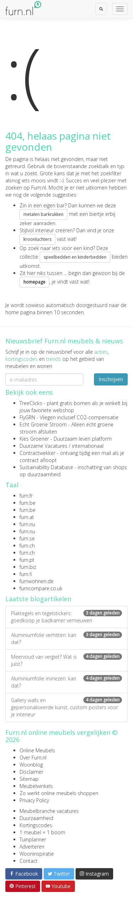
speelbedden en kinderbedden (75, 257)
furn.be (27, 502)
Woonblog (31, 764)
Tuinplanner (33, 839)
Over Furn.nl (33, 757)
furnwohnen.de (37, 581)
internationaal (88, 445)
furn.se (27, 538)
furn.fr (26, 495)
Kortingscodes (36, 825)
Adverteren (32, 846)
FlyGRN (27, 417)
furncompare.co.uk (41, 588)
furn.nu (27, 524)
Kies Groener (34, 438)
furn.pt (27, 559)
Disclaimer (31, 771)
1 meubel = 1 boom (42, 832)
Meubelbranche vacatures (49, 811)
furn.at (27, 517)
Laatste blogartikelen (38, 599)
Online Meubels (37, 750)
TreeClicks (31, 403)
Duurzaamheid (36, 818)
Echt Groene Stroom (43, 424)
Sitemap (29, 779)
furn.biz (28, 567)
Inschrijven (111, 379)
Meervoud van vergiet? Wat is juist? (66, 660)
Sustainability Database (46, 467)
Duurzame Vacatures (43, 445)
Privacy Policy (34, 800)
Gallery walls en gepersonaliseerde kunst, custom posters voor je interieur (66, 707)
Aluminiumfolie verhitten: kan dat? (66, 638)
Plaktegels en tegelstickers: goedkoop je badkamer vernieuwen (66, 617)
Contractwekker (37, 453)
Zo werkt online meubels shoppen (59, 793)
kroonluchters (37, 239)
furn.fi (26, 574)
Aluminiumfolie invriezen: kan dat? (66, 682)
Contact (29, 860)
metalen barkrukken (43, 214)
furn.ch (27, 545)
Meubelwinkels (36, 786)
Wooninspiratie (37, 853)
